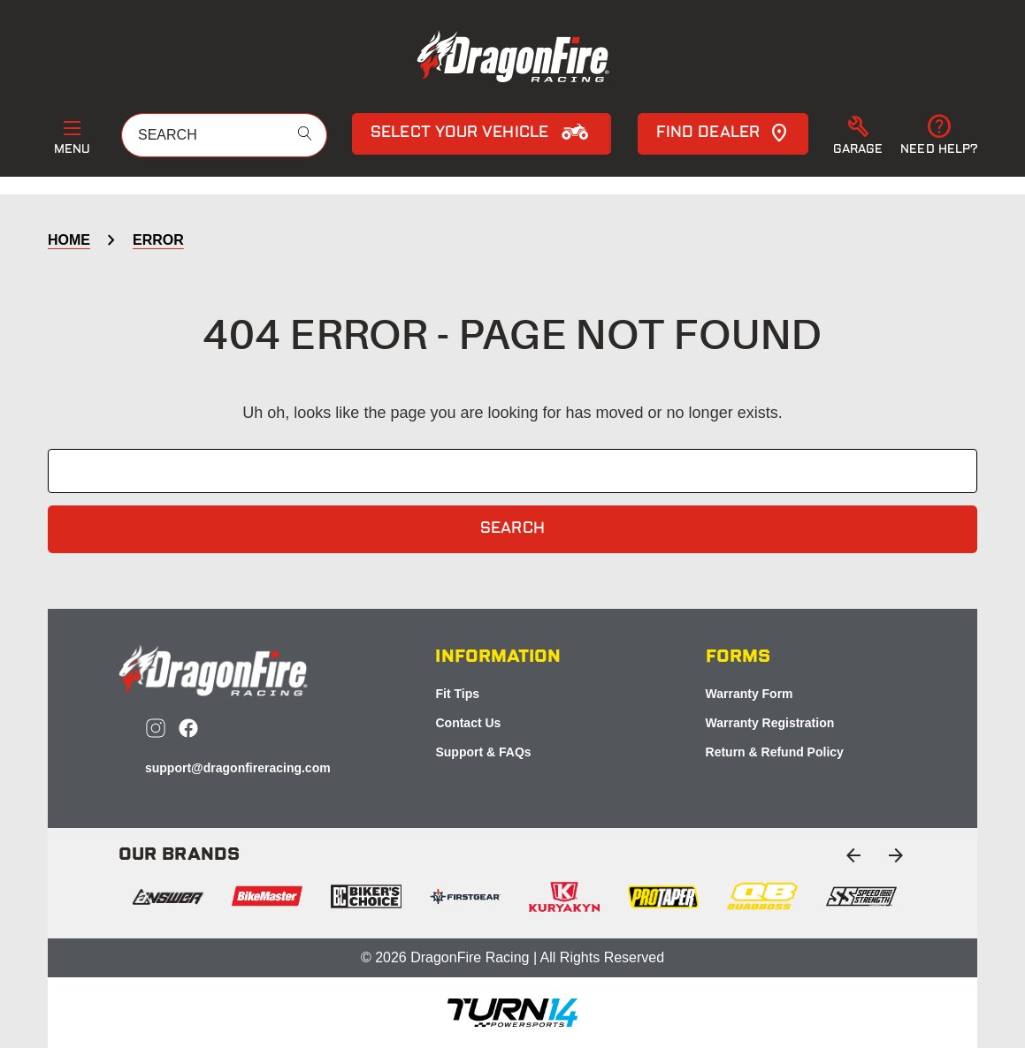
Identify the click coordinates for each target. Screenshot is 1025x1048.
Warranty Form (749, 694)
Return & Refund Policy (775, 752)
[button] (858, 136)
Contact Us (468, 723)
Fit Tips (457, 694)
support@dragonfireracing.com (238, 768)
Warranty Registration (770, 723)
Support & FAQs (483, 752)
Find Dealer (723, 133)
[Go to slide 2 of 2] (853, 855)
